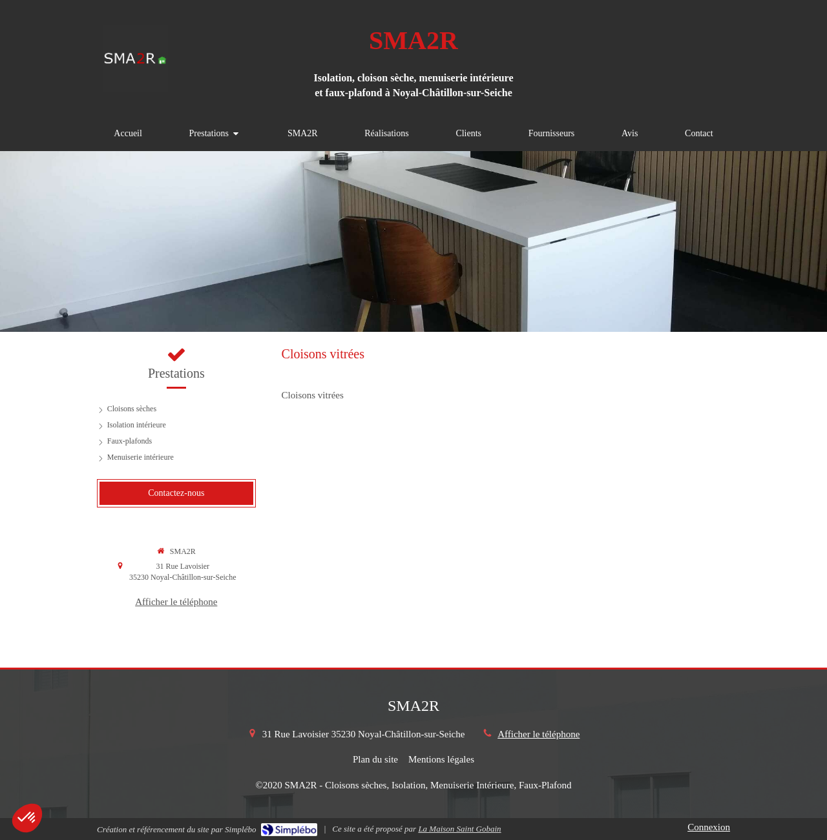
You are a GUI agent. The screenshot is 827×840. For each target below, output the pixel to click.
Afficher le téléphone (176, 602)
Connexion (708, 827)
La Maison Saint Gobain (459, 829)
